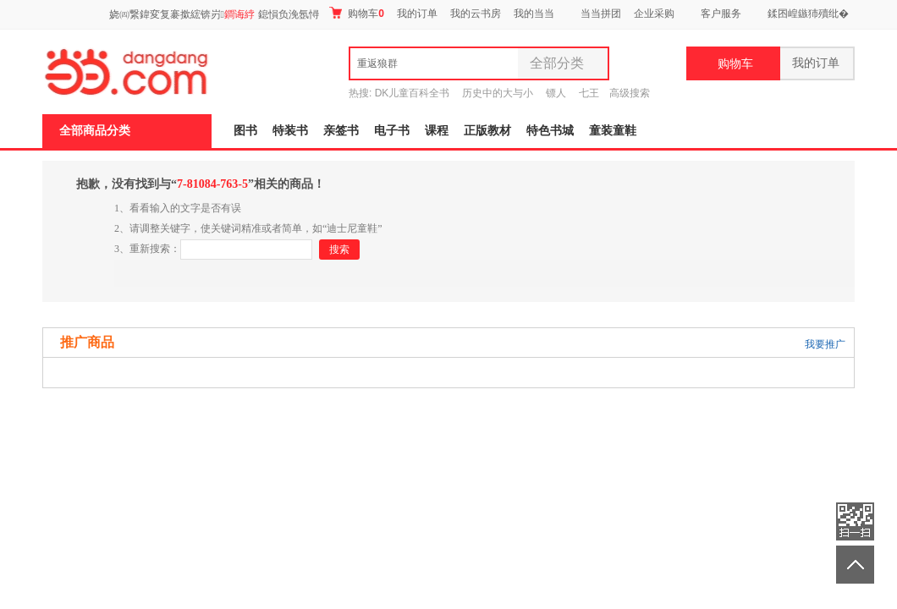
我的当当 (534, 13)
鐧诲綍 (239, 14)
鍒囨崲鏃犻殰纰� (808, 13)
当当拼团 (601, 13)
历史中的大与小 (497, 93)
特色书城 (550, 130)
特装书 (290, 130)
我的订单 (417, 13)
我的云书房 (475, 13)
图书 (245, 130)
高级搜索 (629, 93)
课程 (436, 130)
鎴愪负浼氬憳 (288, 14)
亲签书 (341, 130)
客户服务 (721, 13)
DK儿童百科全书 (412, 93)
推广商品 (87, 342)
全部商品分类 (94, 130)
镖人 (556, 93)
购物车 (356, 13)
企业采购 (654, 13)
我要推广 (825, 344)
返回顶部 (855, 565)
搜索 (339, 249)
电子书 (392, 130)
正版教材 (487, 130)
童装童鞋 (612, 130)
